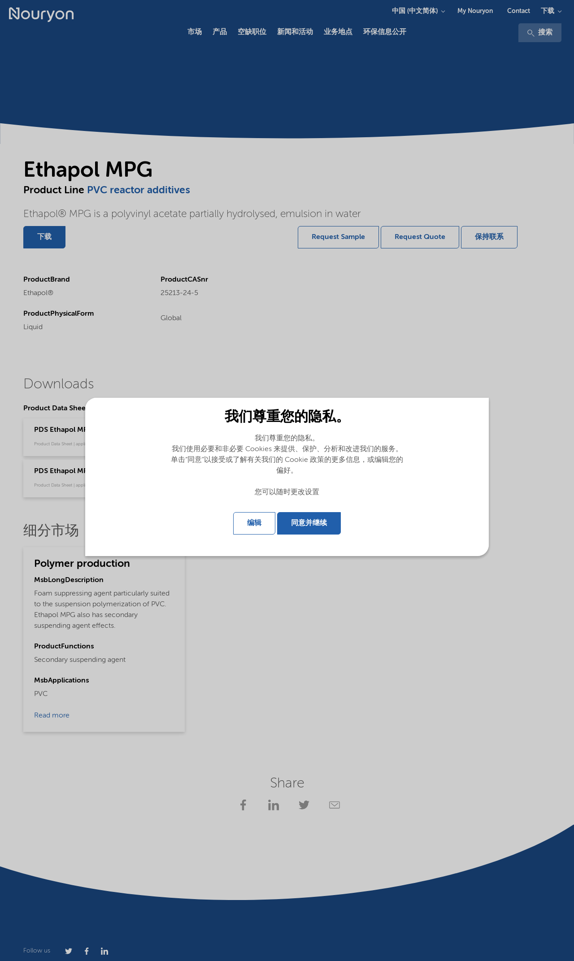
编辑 (254, 523)
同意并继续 (309, 523)
